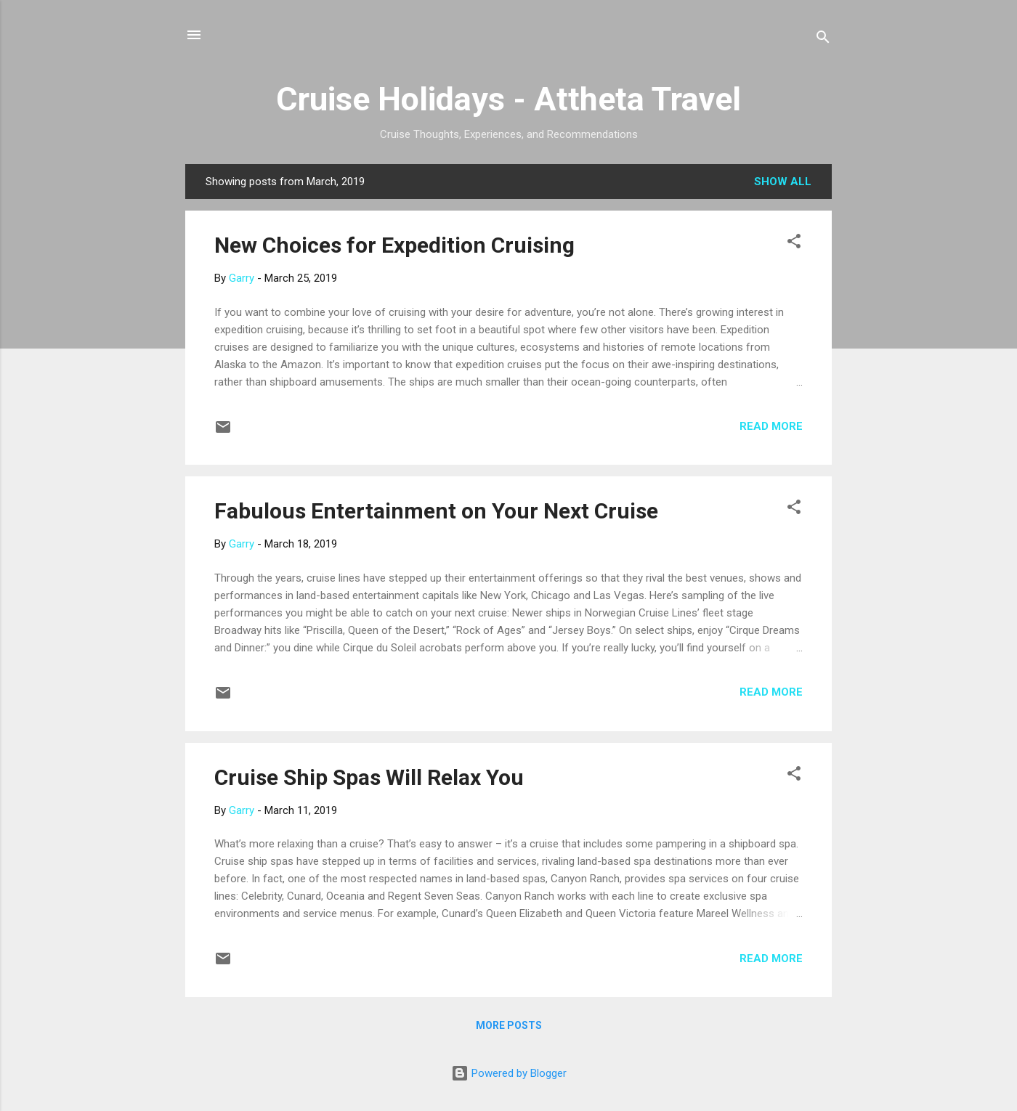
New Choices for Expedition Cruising (394, 245)
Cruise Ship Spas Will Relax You (369, 777)
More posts (509, 1025)
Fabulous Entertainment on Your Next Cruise (436, 511)
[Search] (823, 39)
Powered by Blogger (509, 1073)
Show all (782, 181)
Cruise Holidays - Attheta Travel (508, 99)
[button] (794, 243)
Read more (771, 426)
